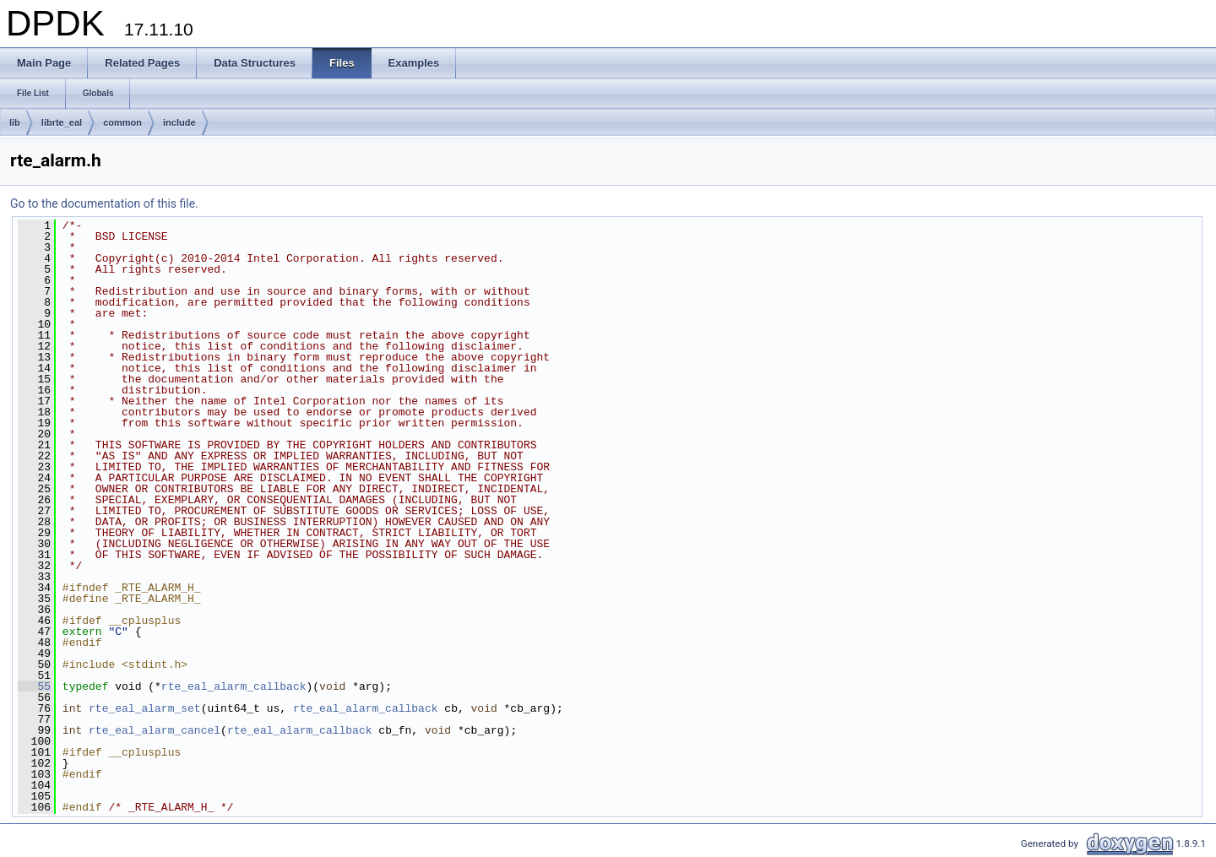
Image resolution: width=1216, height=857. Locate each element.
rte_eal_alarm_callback (234, 686)
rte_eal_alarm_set (145, 708)
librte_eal (61, 122)
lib (14, 122)
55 (34, 686)
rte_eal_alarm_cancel (154, 730)
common (122, 122)
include (179, 122)
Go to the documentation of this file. (104, 203)
